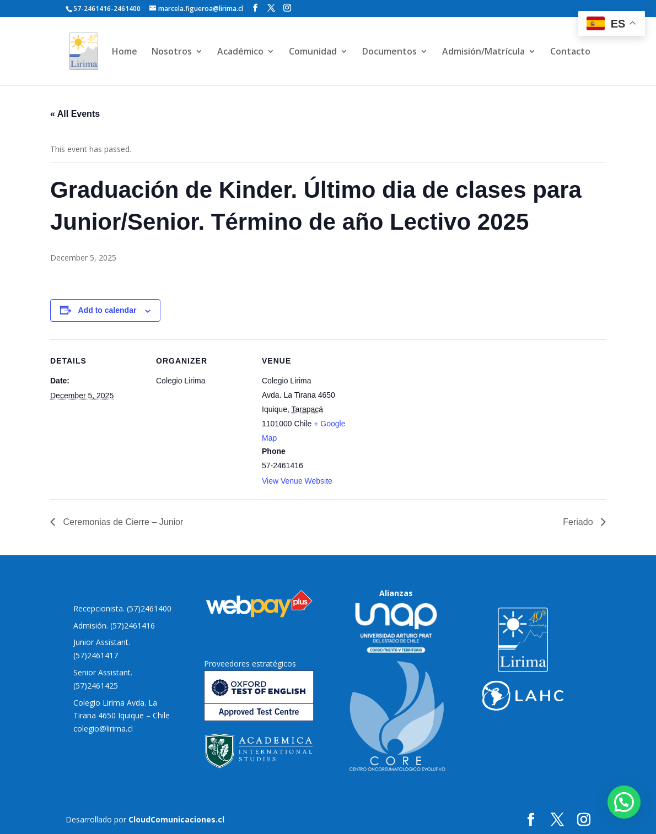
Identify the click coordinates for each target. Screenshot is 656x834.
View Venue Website (297, 480)
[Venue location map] (426, 415)
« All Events (75, 113)
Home (124, 52)
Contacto (570, 52)
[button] (624, 802)
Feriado (579, 522)
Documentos (389, 52)
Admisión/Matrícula (483, 52)
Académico (240, 52)
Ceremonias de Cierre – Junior (122, 522)
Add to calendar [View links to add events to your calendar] (107, 310)
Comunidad (313, 52)
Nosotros (172, 52)
